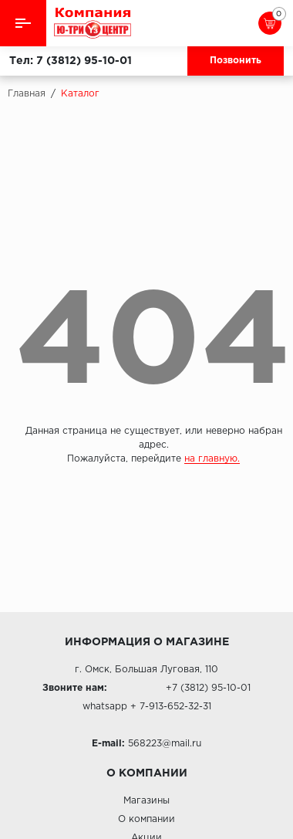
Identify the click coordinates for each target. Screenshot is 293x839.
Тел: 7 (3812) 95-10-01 (70, 61)
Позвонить (235, 60)
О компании (146, 819)
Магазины (146, 801)
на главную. (212, 459)
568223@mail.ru (164, 743)
